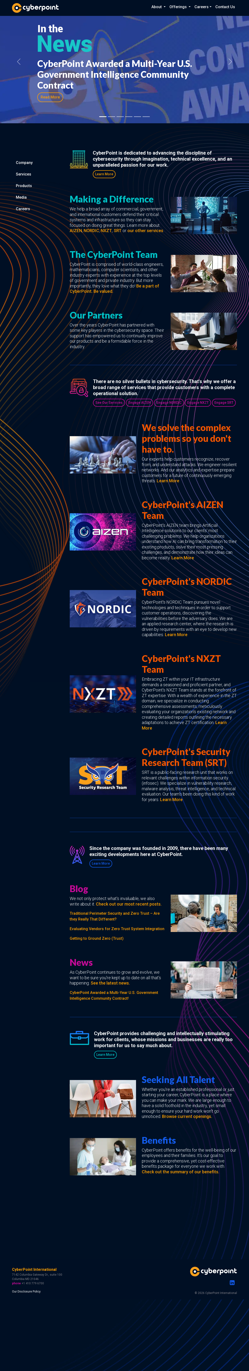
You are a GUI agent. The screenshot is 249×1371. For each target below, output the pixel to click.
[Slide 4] (120, 116)
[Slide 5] (128, 116)
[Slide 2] (111, 116)
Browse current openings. (187, 1116)
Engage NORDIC (168, 403)
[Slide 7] (146, 116)
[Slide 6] (137, 116)
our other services (145, 230)
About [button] (157, 7)
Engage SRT (223, 403)
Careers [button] (201, 7)
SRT (118, 230)
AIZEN (76, 230)
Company (24, 162)
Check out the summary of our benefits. (180, 1171)
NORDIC (91, 230)
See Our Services (109, 403)
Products (24, 185)
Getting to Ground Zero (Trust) (97, 938)
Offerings (178, 7)
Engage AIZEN (139, 403)
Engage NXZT (198, 403)
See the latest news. (110, 983)
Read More (50, 97)
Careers (23, 209)
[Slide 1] (102, 116)
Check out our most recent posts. (129, 904)
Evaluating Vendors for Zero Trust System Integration (117, 929)
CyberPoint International (34, 1269)
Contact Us (225, 7)
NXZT (106, 230)
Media (21, 197)
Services (23, 174)
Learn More (104, 174)
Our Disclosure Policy (26, 1291)
